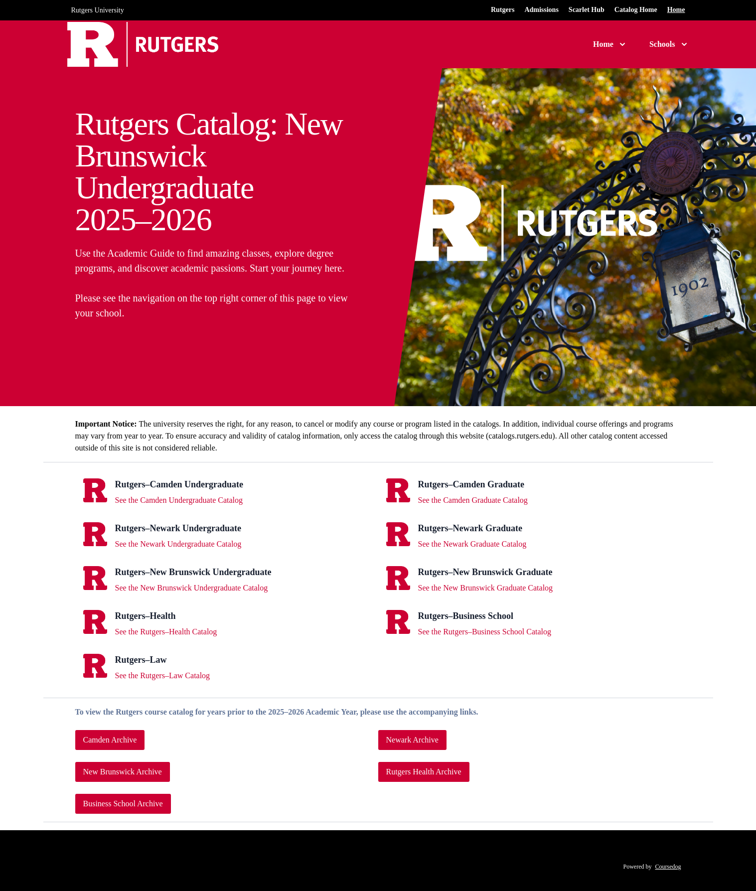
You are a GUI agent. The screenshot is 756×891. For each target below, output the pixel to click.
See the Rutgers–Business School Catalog (485, 631)
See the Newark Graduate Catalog (472, 544)
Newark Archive (412, 740)
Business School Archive (123, 803)
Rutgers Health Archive (423, 771)
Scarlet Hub (587, 9)
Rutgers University (97, 10)
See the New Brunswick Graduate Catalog (485, 588)
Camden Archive (110, 740)
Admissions (541, 9)
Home (676, 9)
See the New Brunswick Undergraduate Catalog (191, 588)
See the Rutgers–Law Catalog (162, 675)
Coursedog (668, 866)
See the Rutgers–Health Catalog (166, 631)
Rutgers (502, 9)
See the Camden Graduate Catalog (473, 500)
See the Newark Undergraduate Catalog (178, 544)
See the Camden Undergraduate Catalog (179, 500)
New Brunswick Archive (122, 771)
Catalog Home (635, 9)
